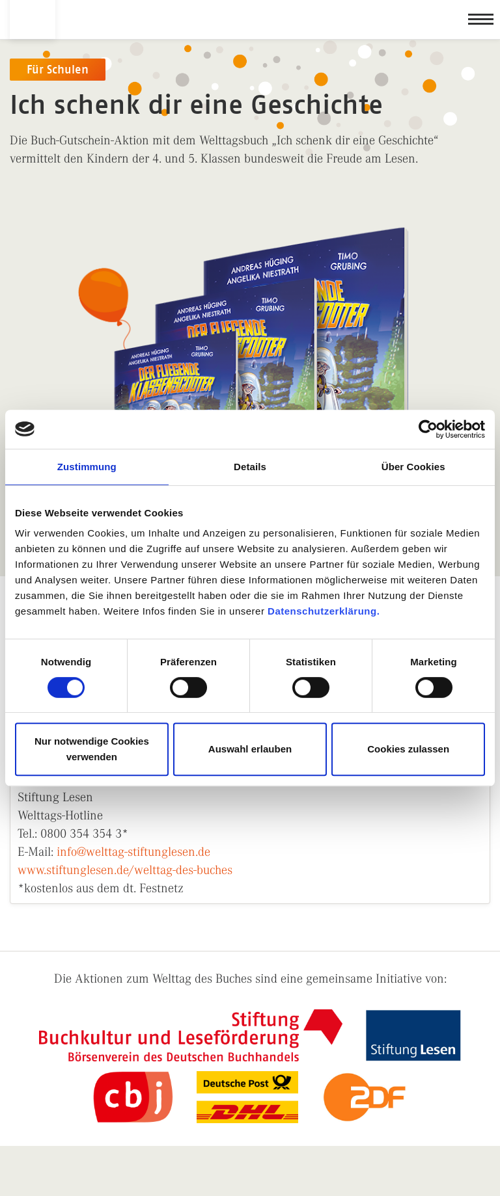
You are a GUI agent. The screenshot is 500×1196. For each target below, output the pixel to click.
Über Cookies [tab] (413, 466)
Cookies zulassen (408, 748)
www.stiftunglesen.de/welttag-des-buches (125, 869)
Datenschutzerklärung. (324, 611)
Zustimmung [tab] (87, 466)
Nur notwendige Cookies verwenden (92, 749)
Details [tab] (250, 466)
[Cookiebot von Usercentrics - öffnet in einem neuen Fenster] (428, 429)
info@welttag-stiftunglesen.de (133, 851)
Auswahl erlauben (250, 748)
